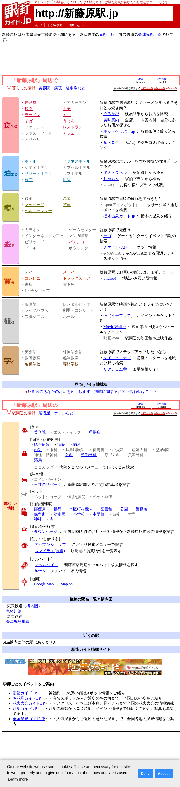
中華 (67, 109)
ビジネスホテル (76, 161)
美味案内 (111, 120)
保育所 (40, 514)
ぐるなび (111, 114)
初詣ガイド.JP (25, 693)
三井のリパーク (47, 484)
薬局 (38, 460)
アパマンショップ (50, 544)
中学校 (98, 514)
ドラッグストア (76, 278)
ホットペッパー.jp (119, 131)
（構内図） (32, 606)
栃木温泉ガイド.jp (119, 216)
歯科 (77, 445)
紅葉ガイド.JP (25, 708)
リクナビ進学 (115, 369)
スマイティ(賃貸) (50, 551)
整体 (67, 205)
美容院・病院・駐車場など (61, 88)
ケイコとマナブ (117, 358)
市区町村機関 (81, 509)
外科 (69, 455)
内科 (38, 450)
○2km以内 (159, 88)
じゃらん (111, 179)
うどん (69, 121)
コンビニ (32, 278)
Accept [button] (164, 773)
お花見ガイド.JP (27, 698)
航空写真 (161, 78)
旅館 (29, 180)
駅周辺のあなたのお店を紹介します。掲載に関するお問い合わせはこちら (92, 391)
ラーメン (32, 115)
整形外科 (89, 455)
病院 (61, 445)
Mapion (67, 584)
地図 (140, 78)
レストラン (72, 127)
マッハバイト (46, 565)
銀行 (57, 509)
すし (67, 115)
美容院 (40, 432)
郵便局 (40, 509)
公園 (124, 509)
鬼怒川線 (107, 34)
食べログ (111, 142)
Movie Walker (114, 327)
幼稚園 (59, 514)
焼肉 (29, 109)
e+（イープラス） (119, 315)
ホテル (30, 161)
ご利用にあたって (77, 25)
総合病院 (42, 445)
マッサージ (34, 205)
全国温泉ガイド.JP (29, 719)
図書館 (106, 509)
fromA (40, 571)
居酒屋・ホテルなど (56, 413)
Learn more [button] (18, 779)
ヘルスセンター (38, 211)
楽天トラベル (115, 173)
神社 (38, 519)
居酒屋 (30, 102)
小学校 (79, 514)
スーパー (71, 272)
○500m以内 (147, 88)
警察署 (141, 509)
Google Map (44, 584)
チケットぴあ (115, 247)
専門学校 (71, 364)
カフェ (69, 133)
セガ (107, 236)
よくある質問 (54, 25)
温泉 (67, 199)
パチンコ (76, 242)
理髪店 (95, 432)
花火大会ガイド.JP (29, 703)
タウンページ (45, 531)
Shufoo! (109, 278)
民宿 (67, 180)
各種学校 (32, 364)
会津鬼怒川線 (150, 34)
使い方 (39, 25)
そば (29, 121)
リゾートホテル (38, 174)
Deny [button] (145, 773)
